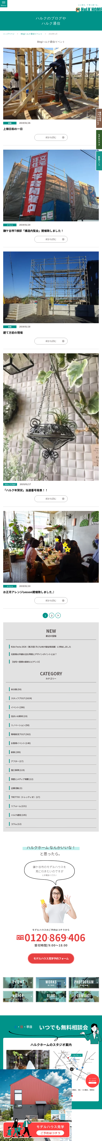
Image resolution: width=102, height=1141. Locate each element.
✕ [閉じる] (72, 1069)
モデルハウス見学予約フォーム (51, 958)
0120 (55, 937)
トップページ (8, 34)
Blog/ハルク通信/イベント (31, 34)
